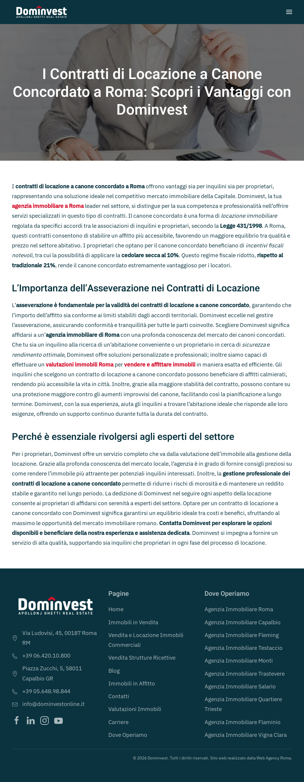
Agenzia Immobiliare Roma (239, 609)
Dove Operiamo (127, 734)
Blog (114, 670)
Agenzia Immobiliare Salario (240, 686)
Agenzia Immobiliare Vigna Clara (246, 734)
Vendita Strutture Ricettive (141, 657)
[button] (289, 12)
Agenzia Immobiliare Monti (239, 660)
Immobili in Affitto (131, 683)
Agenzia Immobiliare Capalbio (243, 622)
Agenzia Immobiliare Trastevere (245, 673)
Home (116, 609)
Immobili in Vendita (133, 622)
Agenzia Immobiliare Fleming (242, 635)
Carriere (118, 722)
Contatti (118, 696)
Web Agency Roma (273, 758)
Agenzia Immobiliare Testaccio (244, 647)
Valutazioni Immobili (134, 709)
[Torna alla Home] (41, 12)
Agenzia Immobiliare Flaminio (243, 722)
